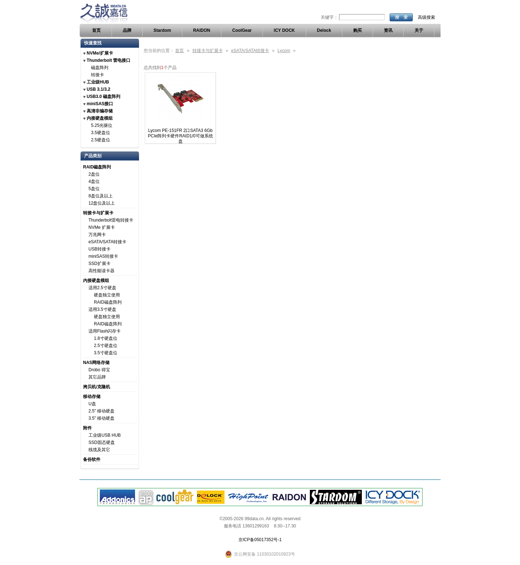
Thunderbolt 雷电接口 (108, 60)
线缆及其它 (99, 449)
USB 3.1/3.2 (98, 89)
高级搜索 (426, 17)
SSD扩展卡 (99, 263)
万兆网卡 (97, 234)
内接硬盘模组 (100, 118)
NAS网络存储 (96, 362)
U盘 (92, 403)
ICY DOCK (284, 30)
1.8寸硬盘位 (105, 338)
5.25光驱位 (101, 125)
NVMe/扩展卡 (100, 53)
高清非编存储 (100, 111)
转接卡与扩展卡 (98, 212)
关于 (419, 30)
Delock (324, 30)
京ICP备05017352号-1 (260, 539)
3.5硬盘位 (100, 132)
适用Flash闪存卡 (104, 331)
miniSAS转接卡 (103, 256)
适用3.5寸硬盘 (102, 309)
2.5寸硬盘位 (105, 345)
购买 (357, 30)
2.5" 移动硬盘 (101, 411)
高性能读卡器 (101, 270)
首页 (96, 30)
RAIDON (201, 30)
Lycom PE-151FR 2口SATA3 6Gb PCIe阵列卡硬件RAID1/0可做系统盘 (180, 136)
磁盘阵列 (99, 67)
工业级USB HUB (104, 435)
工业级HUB (98, 82)
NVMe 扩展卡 (101, 227)
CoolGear (242, 30)
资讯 (388, 30)
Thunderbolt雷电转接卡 (110, 220)
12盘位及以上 (101, 203)
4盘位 (94, 181)
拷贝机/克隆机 (96, 386)
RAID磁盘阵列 (97, 167)
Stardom (162, 30)
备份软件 (91, 459)
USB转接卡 (99, 249)
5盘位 (94, 188)
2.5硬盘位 (100, 139)
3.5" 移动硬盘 (101, 418)
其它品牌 (97, 377)
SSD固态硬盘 (101, 442)
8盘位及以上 (100, 195)
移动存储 (91, 396)
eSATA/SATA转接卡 (107, 241)
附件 (87, 428)
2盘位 (94, 174)
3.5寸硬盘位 (105, 352)
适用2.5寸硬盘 (102, 287)
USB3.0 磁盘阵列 (103, 96)
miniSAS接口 (100, 103)
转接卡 (97, 74)
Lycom (284, 50)
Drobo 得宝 (99, 369)
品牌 (127, 30)
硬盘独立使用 (107, 295)
